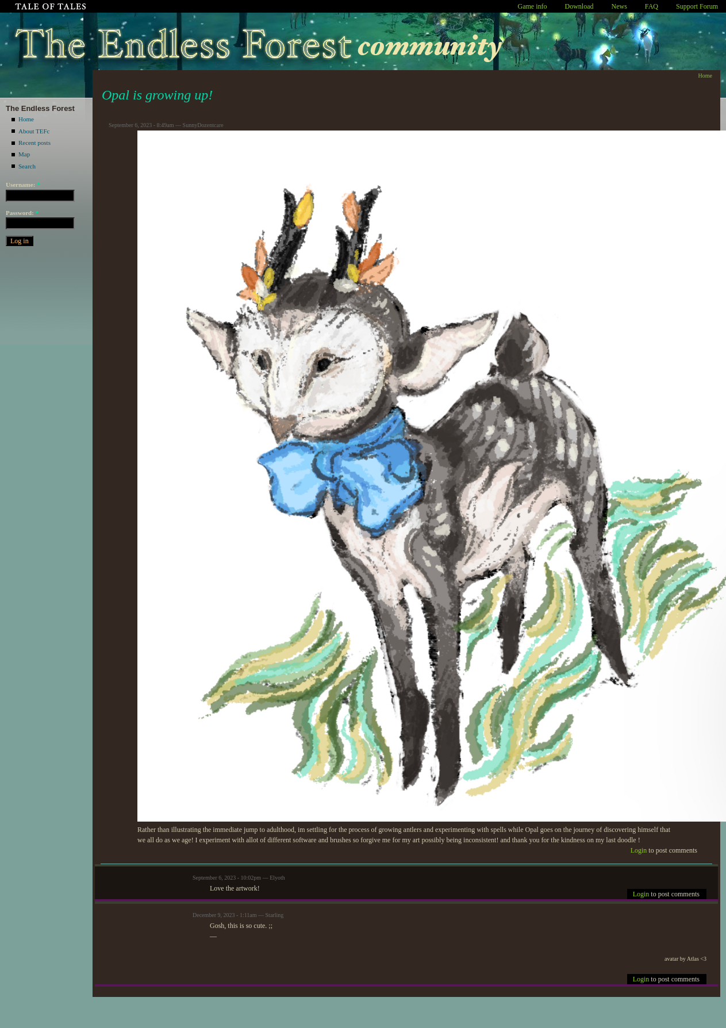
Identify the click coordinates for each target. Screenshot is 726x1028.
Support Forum (697, 6)
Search (27, 166)
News (619, 6)
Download (579, 6)
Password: (22, 212)
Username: (23, 184)
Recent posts (34, 142)
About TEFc (34, 131)
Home (26, 119)
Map (24, 154)
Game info (532, 6)
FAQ (651, 6)
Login (639, 850)
